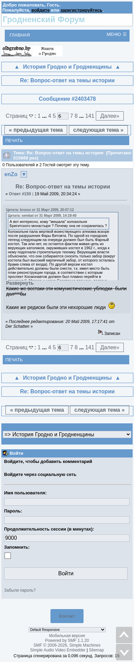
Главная (20, 35)
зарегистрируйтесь (81, 10)
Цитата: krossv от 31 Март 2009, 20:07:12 (40, 210)
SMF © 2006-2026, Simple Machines (66, 645)
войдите (40, 10)
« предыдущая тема (36, 130)
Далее (109, 116)
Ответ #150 (20, 194)
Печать (14, 140)
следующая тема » (98, 130)
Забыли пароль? (20, 590)
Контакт (67, 616)
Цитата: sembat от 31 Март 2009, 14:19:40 (42, 215)
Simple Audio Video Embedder (58, 650)
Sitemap (96, 650)
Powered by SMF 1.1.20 (67, 640)
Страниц (20, 116)
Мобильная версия (67, 635)
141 (89, 116)
